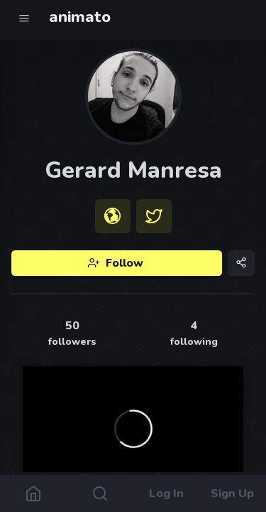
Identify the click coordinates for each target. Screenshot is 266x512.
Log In (166, 493)
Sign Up (233, 493)
